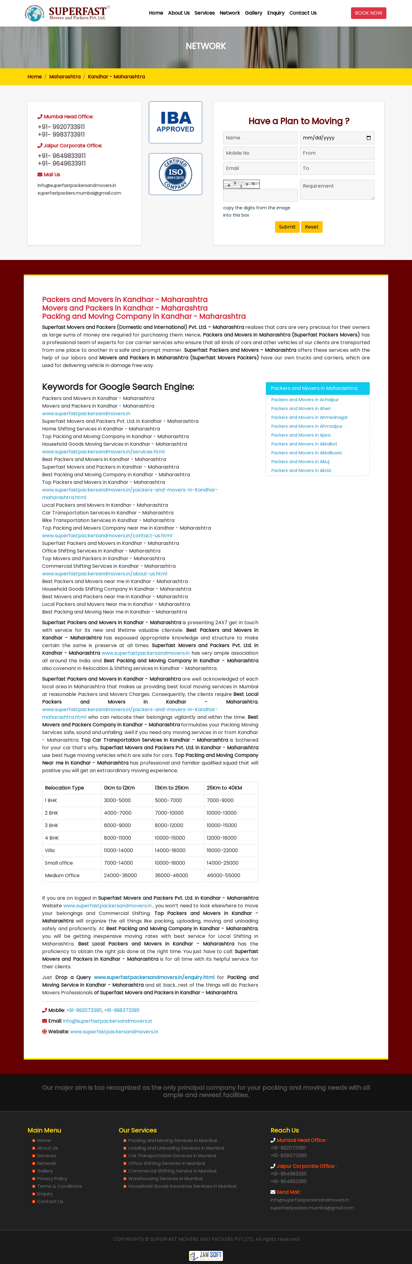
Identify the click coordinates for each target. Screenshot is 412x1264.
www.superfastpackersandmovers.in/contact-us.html (107, 537)
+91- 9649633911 (62, 164)
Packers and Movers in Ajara (301, 437)
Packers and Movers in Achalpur (305, 401)
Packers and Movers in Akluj (300, 463)
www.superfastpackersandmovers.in (86, 415)
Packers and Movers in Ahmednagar (309, 419)
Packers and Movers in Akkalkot (304, 445)
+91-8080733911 (288, 1155)
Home (156, 12)
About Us (179, 12)
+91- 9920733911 (61, 127)
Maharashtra (65, 76)
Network (230, 12)
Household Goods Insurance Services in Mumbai (182, 1186)
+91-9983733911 (122, 1011)
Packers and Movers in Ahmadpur (306, 428)
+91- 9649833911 (62, 156)
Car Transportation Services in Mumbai (172, 1155)
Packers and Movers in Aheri (301, 410)
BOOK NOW (368, 12)
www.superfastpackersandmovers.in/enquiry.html (154, 978)
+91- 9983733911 (61, 135)
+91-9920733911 (84, 1011)
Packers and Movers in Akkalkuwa (306, 454)
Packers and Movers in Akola (301, 472)
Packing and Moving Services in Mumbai (172, 1140)
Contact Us (303, 12)
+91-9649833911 (288, 1173)
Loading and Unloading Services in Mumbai (176, 1148)
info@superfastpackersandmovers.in (77, 185)
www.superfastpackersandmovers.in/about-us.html (104, 575)
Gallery (253, 12)
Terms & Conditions (59, 1186)
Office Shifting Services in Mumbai (166, 1163)
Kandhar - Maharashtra (116, 76)
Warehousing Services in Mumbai (165, 1178)
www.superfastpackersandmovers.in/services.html (103, 453)
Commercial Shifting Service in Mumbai (172, 1171)
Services (205, 12)
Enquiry (276, 12)
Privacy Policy (52, 1178)
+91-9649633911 (288, 1181)
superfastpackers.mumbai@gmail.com (79, 193)
